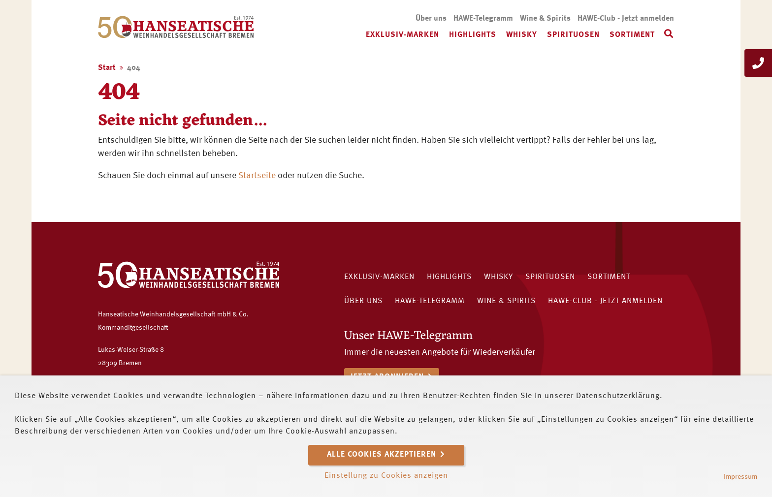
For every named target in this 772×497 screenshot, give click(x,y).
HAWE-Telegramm (483, 19)
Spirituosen (573, 35)
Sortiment (632, 35)
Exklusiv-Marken (402, 35)
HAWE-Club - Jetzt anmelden (626, 19)
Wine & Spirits (545, 19)
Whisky (521, 35)
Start (107, 68)
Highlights (472, 35)
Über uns (431, 19)
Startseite (257, 175)
